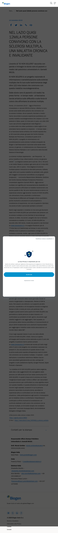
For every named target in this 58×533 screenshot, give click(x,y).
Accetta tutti (29, 274)
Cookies (9, 526)
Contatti (9, 529)
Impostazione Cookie (29, 280)
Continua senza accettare (45, 239)
